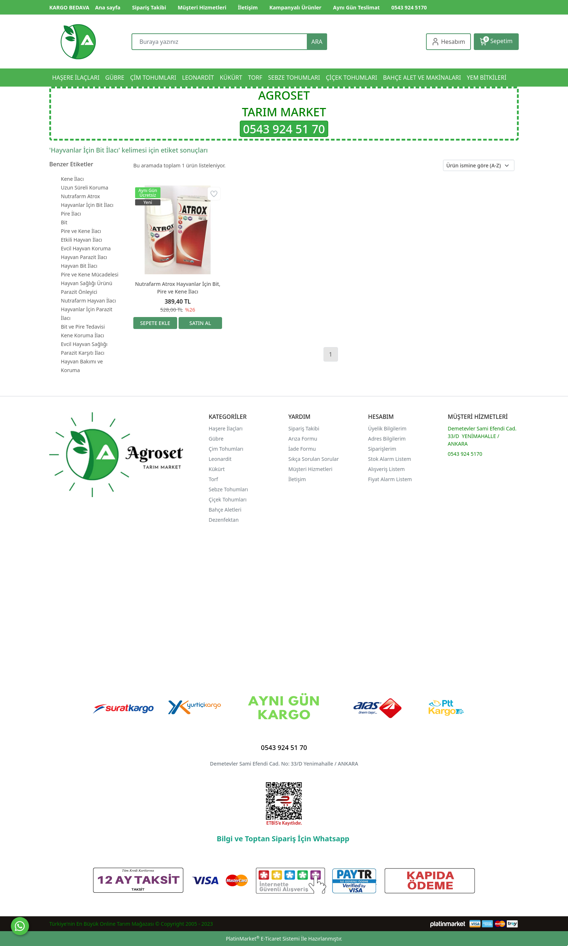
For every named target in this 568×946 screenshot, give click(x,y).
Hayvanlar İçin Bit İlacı (87, 204)
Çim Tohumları (226, 448)
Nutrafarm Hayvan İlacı (88, 300)
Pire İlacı (71, 213)
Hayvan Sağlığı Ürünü (86, 283)
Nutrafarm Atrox (80, 196)
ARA (317, 42)
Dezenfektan (224, 519)
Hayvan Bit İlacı (79, 265)
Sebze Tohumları (229, 489)
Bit (64, 222)
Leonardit (220, 458)
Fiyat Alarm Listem (390, 479)
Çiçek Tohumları (228, 499)
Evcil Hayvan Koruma (86, 248)
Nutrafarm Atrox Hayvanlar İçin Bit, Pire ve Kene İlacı (178, 287)
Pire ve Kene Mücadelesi (89, 274)
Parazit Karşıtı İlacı (82, 352)
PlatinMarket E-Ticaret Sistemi (263, 938)
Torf (213, 479)
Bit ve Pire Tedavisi (83, 326)
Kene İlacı (72, 178)
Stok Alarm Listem (389, 458)
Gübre (216, 438)
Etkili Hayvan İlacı (81, 239)
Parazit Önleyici (79, 291)
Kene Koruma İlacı (82, 335)
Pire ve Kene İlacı (81, 231)
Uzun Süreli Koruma (84, 187)
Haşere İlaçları (226, 428)
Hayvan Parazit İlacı (84, 257)
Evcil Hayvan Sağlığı (84, 344)
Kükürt (217, 469)
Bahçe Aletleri (225, 509)
